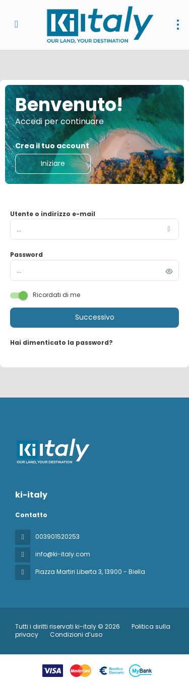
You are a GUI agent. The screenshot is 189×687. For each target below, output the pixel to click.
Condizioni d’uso (75, 634)
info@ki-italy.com (62, 554)
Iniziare (53, 163)
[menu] (178, 24)
